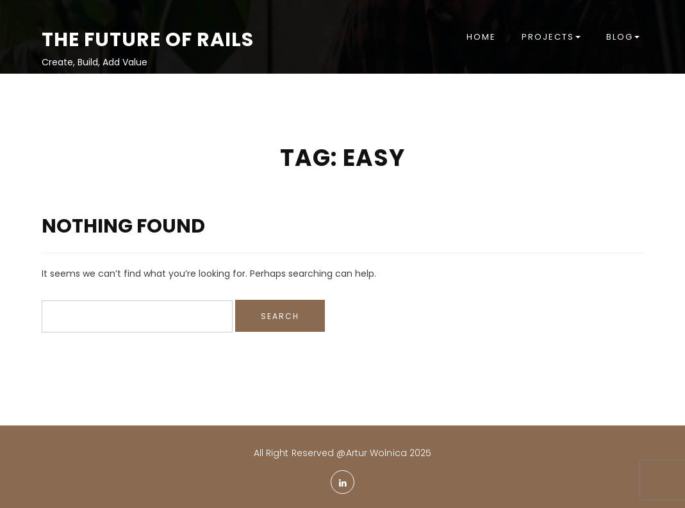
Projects (551, 37)
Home (481, 37)
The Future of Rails (148, 39)
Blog (623, 37)
